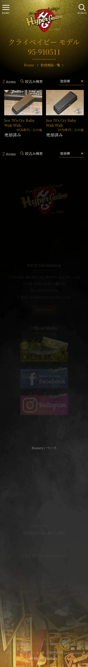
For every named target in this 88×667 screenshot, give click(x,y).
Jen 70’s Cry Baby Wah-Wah (19, 123)
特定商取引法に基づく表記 (44, 532)
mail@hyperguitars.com (50, 297)
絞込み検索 (34, 81)
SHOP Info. (44, 309)
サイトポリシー (44, 525)
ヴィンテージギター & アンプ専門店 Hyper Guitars (44, 652)
